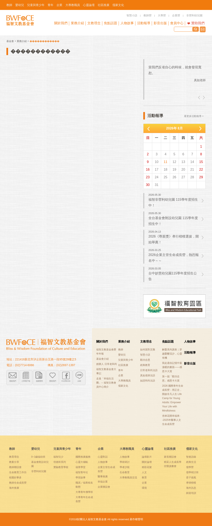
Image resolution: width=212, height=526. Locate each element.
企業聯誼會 (104, 486)
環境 (144, 487)
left (199, 97)
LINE (79, 381)
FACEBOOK (65, 381)
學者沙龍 (125, 467)
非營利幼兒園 (38, 471)
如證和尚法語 (147, 380)
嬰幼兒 (122, 354)
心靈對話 (103, 456)
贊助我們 (198, 23)
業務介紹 (22, 41)
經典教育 (145, 365)
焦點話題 (168, 341)
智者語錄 (191, 456)
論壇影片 (147, 456)
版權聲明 (39, 381)
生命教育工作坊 (17, 472)
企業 (120, 375)
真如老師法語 (147, 375)
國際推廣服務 (83, 456)
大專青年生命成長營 (84, 499)
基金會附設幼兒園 (40, 464)
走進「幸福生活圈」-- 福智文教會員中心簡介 (106, 382)
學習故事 (81, 477)
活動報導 (190, 352)
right (203, 97)
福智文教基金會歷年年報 (106, 351)
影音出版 (190, 363)
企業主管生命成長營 (106, 469)
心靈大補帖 (82, 462)
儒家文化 (123, 385)
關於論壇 (147, 462)
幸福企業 (103, 481)
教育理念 (14, 456)
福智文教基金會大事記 (106, 371)
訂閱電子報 (26, 381)
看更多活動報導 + (194, 116)
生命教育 (125, 472)
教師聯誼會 (15, 467)
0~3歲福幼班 (38, 456)
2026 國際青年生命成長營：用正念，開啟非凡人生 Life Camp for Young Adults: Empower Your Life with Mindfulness (172, 398)
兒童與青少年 (125, 359)
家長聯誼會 (170, 456)
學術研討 (125, 462)
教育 (144, 477)
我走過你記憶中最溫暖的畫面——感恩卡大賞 (172, 367)
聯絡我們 (203, 29)
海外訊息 (191, 487)
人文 (144, 472)
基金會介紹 (102, 358)
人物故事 (190, 341)
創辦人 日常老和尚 (106, 364)
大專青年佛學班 (84, 492)
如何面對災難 (147, 349)
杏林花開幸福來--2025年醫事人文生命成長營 (171, 420)
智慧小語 (145, 354)
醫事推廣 (103, 476)
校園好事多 (15, 477)
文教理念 (146, 341)
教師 (120, 349)
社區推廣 (123, 365)
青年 (120, 370)
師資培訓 (191, 493)
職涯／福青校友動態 (84, 484)
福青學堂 (81, 467)
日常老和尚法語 (149, 370)
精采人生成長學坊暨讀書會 (172, 464)
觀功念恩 (145, 359)
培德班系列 (59, 462)
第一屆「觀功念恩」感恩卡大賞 (170, 378)
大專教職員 (124, 380)
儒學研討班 (192, 472)
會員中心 (176, 23)
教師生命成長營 (17, 482)
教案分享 (14, 462)
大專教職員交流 (128, 477)
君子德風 (191, 477)
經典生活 (191, 462)
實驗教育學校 (60, 467)
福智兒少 (58, 456)
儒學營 (190, 467)
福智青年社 (82, 472)
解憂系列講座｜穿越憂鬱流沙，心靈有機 (172, 353)
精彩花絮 (147, 467)
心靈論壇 (147, 448)
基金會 (10, 41)
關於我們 (102, 341)
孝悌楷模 (191, 482)
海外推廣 (14, 487)
